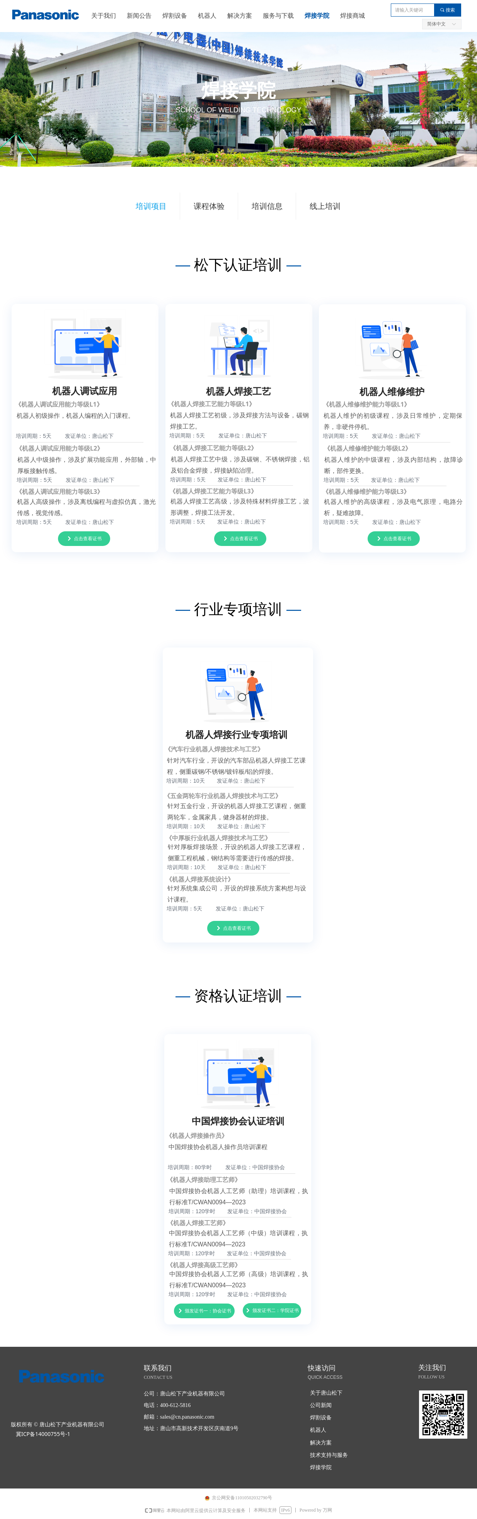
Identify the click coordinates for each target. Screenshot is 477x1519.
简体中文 (436, 24)
